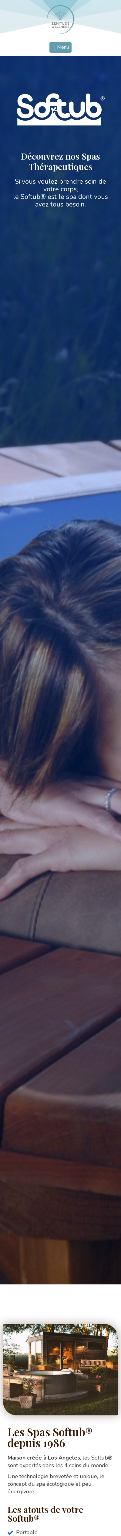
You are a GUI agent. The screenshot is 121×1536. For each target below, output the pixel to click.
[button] (60, 47)
